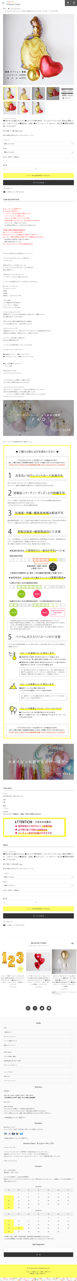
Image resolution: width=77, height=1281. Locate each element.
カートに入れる (38, 182)
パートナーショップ (10, 1080)
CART (68, 3)
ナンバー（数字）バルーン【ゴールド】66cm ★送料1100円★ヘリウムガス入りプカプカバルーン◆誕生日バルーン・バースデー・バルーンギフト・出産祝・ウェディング (13, 980)
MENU (3, 3)
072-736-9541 (12, 1170)
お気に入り (9, 188)
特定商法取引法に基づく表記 (12, 1061)
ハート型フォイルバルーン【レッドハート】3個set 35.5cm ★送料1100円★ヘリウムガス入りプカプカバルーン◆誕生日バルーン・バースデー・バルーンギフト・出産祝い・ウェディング (38, 980)
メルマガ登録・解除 (10, 1056)
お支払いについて (14, 1138)
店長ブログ (7, 1076)
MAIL (74, 3)
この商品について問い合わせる (15, 192)
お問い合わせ (8, 1052)
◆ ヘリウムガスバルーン (15, 8)
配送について (13, 1117)
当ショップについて (10, 1036)
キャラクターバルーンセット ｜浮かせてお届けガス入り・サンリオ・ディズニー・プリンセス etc (31, 11)
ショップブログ (8, 1072)
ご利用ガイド (8, 1032)
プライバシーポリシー (10, 1065)
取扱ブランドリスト (10, 1045)
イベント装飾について (10, 1041)
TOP (4, 8)
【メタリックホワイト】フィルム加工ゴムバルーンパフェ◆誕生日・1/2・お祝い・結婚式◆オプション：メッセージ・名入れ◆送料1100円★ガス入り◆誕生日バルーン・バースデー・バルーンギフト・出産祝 (64, 981)
